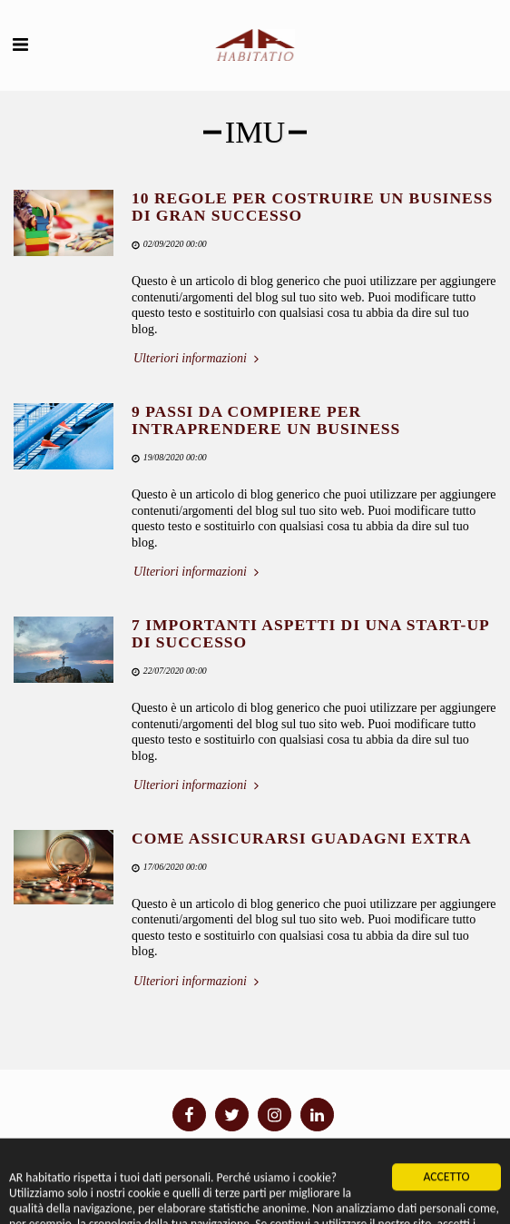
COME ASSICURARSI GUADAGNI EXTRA (302, 838)
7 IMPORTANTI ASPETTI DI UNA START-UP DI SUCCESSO (310, 633)
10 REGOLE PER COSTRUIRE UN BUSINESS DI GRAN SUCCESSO (312, 206)
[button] (20, 44)
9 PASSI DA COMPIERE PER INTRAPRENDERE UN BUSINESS (266, 420)
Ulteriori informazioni (197, 358)
